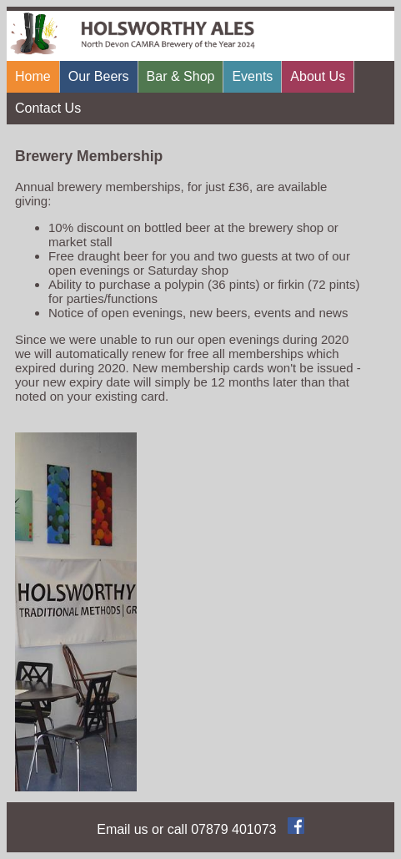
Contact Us (48, 108)
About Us (317, 76)
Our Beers (98, 76)
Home (33, 76)
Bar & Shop (181, 76)
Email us (122, 829)
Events (252, 76)
